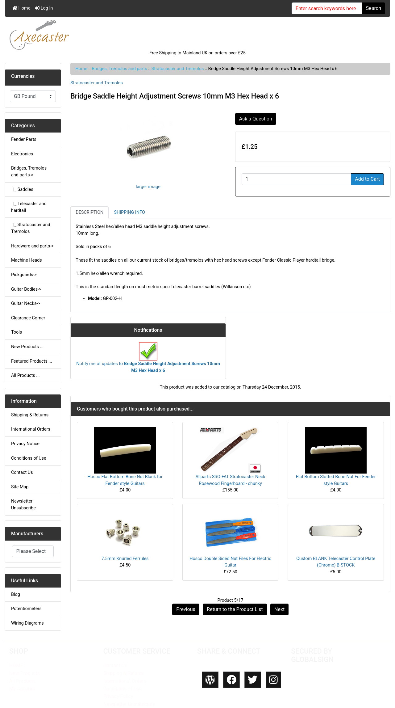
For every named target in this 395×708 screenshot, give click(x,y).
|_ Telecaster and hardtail (29, 207)
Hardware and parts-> (32, 246)
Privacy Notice (25, 443)
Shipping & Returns (29, 415)
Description (89, 212)
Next (279, 609)
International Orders (30, 429)
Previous (185, 609)
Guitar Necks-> (25, 303)
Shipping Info (129, 212)
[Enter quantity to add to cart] (296, 179)
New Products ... (27, 346)
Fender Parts (23, 139)
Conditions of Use (28, 458)
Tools (16, 332)
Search (373, 8)
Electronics (22, 154)
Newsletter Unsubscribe (23, 505)
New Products (24, 673)
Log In (44, 8)
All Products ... (25, 375)
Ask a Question (255, 119)
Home (21, 8)
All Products (22, 681)
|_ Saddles (22, 189)
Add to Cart (367, 179)
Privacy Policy (118, 696)
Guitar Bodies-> (26, 289)
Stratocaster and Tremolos (178, 68)
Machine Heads (26, 260)
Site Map (19, 487)
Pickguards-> (24, 274)
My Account (22, 689)
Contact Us (22, 472)
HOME (16, 665)
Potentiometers (26, 608)
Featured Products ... (31, 361)
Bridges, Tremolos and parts (119, 68)
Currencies (23, 76)
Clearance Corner (28, 318)
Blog (15, 594)
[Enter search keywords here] (327, 8)
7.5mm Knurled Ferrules (125, 558)
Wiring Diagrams (27, 623)
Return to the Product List (235, 609)
